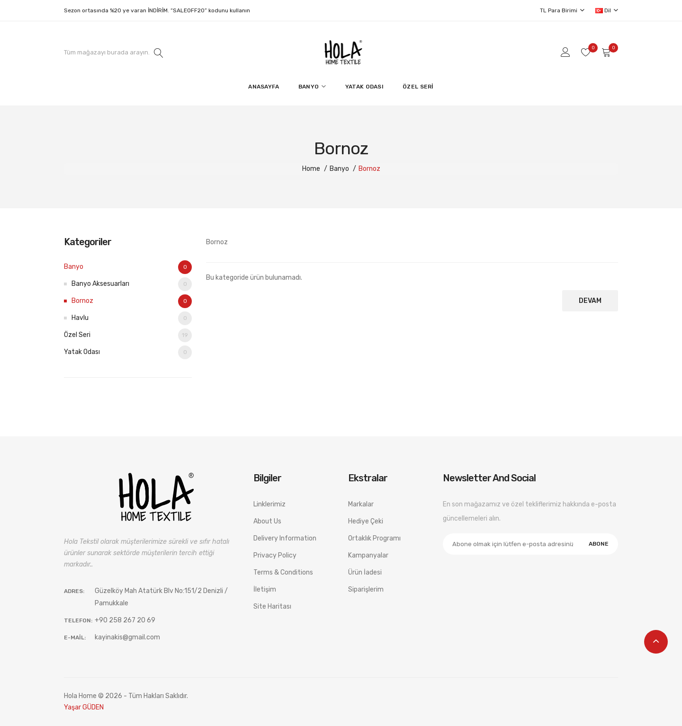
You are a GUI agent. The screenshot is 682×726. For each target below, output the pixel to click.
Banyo (339, 169)
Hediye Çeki (365, 521)
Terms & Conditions (283, 572)
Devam (590, 301)
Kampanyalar (368, 555)
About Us (267, 521)
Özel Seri (128, 335)
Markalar (361, 504)
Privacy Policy (274, 555)
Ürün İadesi (365, 572)
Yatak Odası (128, 352)
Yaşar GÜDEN (84, 707)
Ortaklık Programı (374, 538)
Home (311, 169)
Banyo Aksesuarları (132, 284)
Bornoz (369, 169)
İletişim (264, 589)
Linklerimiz (269, 504)
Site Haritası (272, 606)
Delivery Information (284, 538)
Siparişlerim (366, 589)
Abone (599, 543)
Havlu (132, 318)
